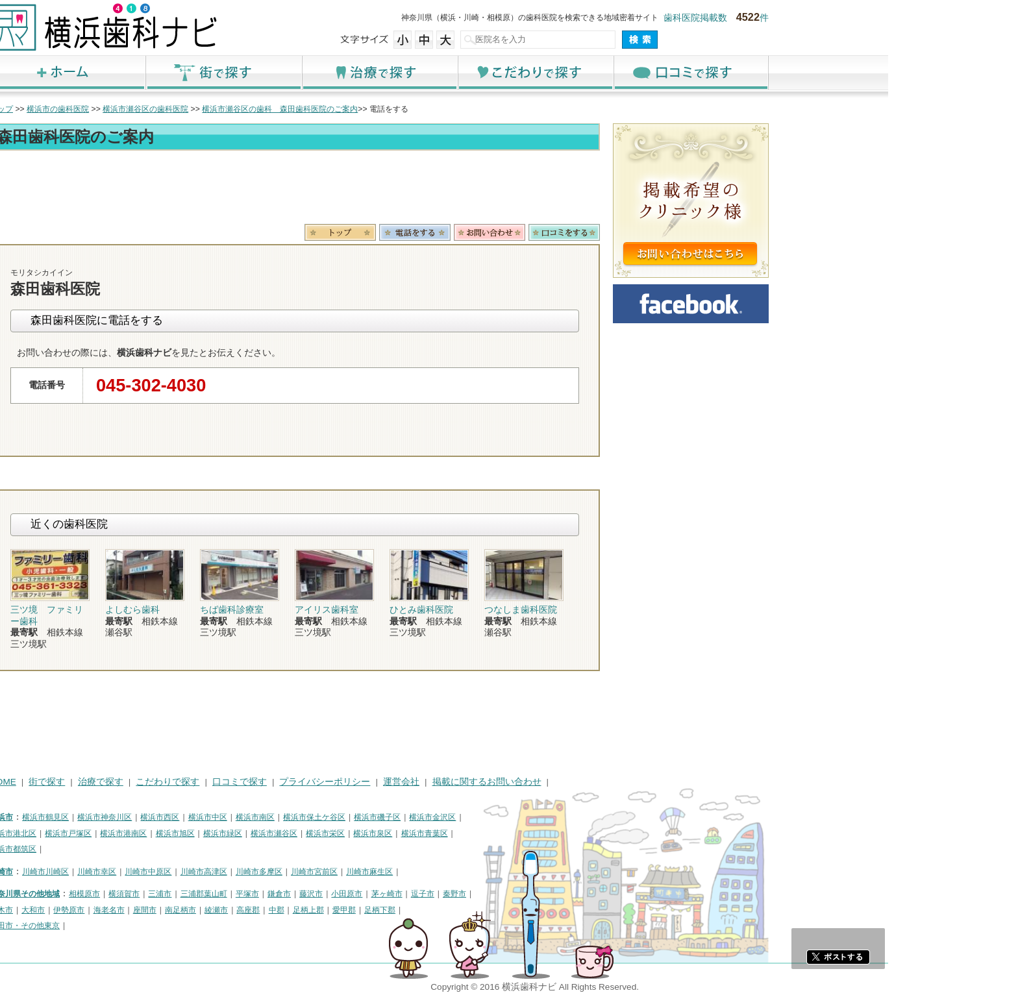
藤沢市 (441, 893)
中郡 (406, 910)
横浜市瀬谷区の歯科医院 (275, 109)
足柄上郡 (438, 910)
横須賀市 (253, 893)
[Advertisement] (424, 189)
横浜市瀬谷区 (403, 833)
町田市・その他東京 (154, 925)
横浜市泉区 (502, 833)
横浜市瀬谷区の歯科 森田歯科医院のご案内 (410, 109)
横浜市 (131, 817)
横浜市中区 (337, 817)
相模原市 (214, 893)
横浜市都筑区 (142, 849)
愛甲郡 (474, 910)
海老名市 (239, 910)
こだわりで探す (665, 72)
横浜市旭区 (305, 833)
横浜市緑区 (352, 833)
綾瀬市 (346, 910)
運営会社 (531, 782)
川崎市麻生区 (499, 871)
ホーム (197, 72)
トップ (131, 109)
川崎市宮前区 (444, 871)
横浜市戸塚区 (198, 833)
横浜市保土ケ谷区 (444, 817)
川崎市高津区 (333, 871)
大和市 (163, 910)
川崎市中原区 (278, 871)
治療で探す (509, 72)
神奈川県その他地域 (154, 893)
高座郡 (378, 910)
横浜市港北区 (142, 833)
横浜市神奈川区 (234, 817)
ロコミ (694, 232)
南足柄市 (310, 910)
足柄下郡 (509, 910)
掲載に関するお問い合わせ (616, 782)
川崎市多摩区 (389, 871)
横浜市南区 (385, 817)
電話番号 (544, 232)
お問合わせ (619, 232)
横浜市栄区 (455, 833)
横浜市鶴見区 (175, 817)
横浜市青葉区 (554, 833)
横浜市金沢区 (562, 817)
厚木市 (131, 910)
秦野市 (584, 893)
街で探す (353, 72)
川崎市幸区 (226, 871)
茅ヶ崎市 (516, 893)
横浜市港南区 (253, 833)
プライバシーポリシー (454, 782)
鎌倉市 (409, 893)
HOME (132, 782)
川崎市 (131, 871)
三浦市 (289, 893)
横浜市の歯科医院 (187, 109)
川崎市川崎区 (175, 871)
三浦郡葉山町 (333, 893)
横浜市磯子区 (507, 817)
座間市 (274, 910)
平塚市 (377, 893)
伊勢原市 (198, 910)
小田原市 (476, 893)
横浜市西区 (289, 817)
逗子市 (552, 893)
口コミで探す (821, 72)
